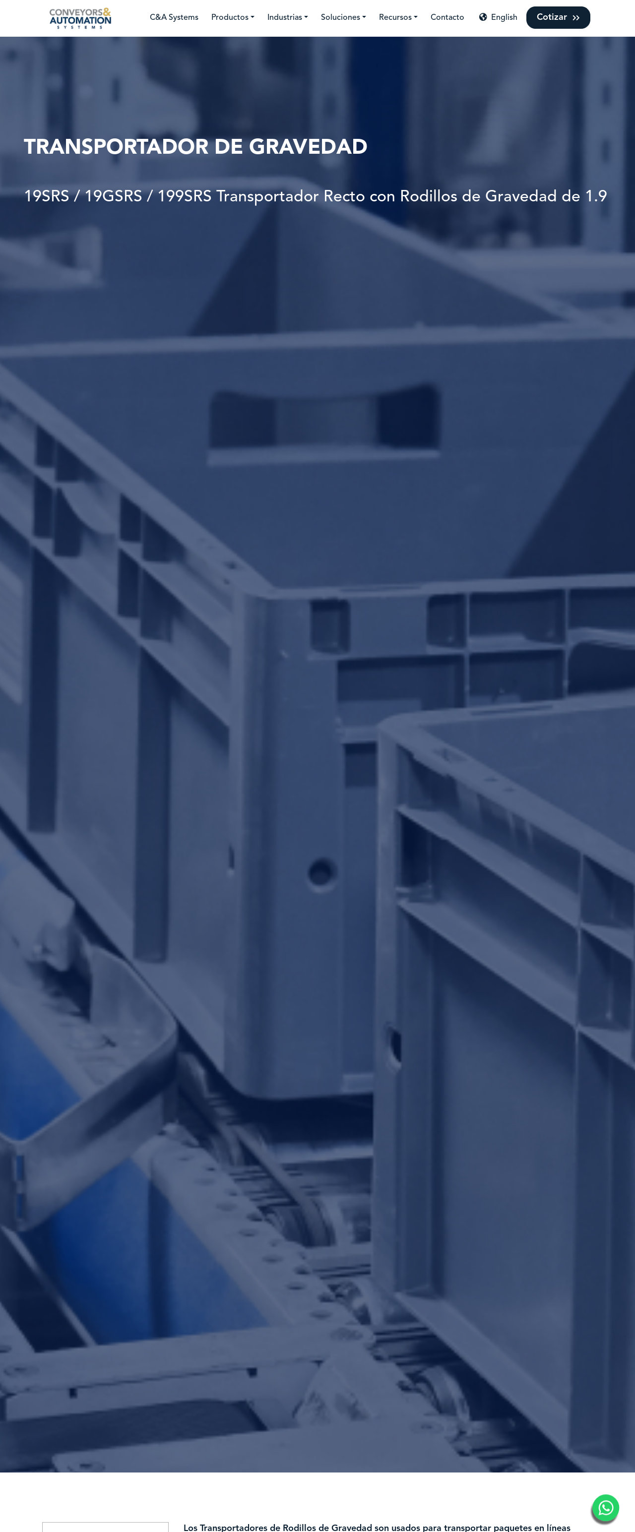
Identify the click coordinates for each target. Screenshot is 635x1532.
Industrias (284, 18)
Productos (230, 18)
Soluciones (340, 18)
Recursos (395, 18)
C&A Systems (174, 18)
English (497, 17)
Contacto (447, 18)
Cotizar (558, 17)
